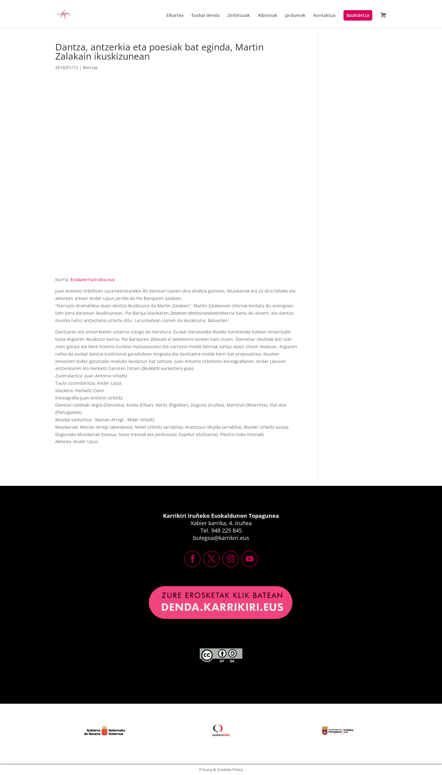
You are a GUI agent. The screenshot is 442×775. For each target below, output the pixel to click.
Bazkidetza (358, 15)
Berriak (90, 67)
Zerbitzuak (238, 15)
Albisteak (267, 15)
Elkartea (175, 15)
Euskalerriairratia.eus (93, 279)
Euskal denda (205, 15)
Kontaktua (324, 15)
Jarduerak (295, 15)
